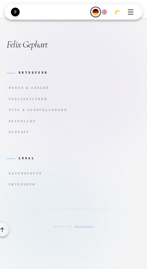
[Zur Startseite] (15, 12)
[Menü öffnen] (130, 12)
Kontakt (19, 132)
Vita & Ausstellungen (38, 110)
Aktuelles (22, 121)
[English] (104, 12)
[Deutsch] (95, 12)
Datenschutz (25, 173)
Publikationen (28, 99)
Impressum (22, 184)
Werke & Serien (29, 88)
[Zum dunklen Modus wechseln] (117, 12)
